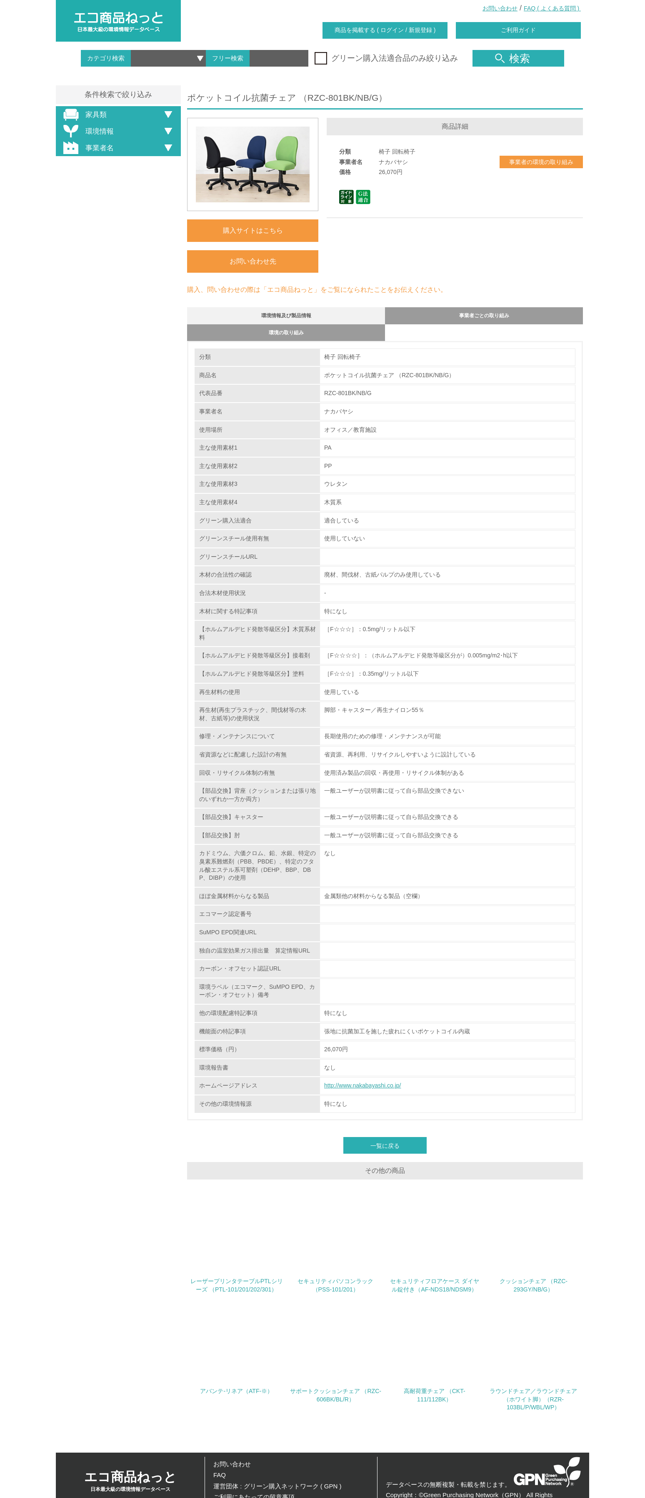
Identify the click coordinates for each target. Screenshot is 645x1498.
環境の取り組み (286, 338)
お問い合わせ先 (253, 261)
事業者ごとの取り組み (484, 317)
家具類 (83, 115)
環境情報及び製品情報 (286, 317)
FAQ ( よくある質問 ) (552, 8)
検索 (512, 58)
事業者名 (87, 148)
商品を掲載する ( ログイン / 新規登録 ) (385, 30)
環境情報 (87, 131)
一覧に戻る (385, 1153)
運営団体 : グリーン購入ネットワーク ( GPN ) (277, 1486)
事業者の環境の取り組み (541, 162)
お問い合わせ (500, 8)
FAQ (219, 1474)
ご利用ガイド (518, 30)
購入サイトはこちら (253, 230)
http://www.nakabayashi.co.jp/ (362, 1093)
